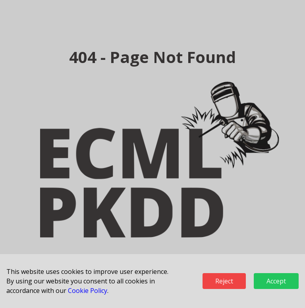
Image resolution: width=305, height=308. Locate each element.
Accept (276, 281)
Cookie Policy (87, 290)
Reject (224, 281)
